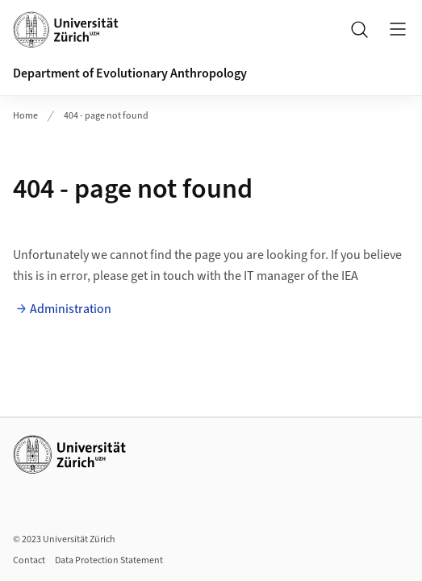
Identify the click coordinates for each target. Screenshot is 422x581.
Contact (29, 560)
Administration (70, 309)
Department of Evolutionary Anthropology (130, 73)
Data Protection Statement (109, 560)
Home (25, 116)
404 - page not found (106, 116)
